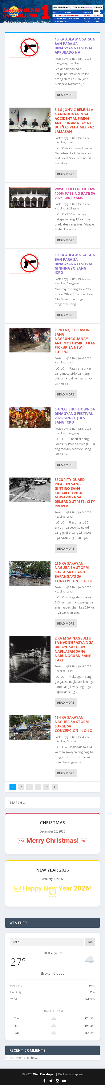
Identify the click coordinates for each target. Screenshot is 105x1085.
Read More (65, 95)
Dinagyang (61, 63)
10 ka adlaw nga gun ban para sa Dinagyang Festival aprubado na (75, 46)
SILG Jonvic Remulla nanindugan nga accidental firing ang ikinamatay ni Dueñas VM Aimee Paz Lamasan (74, 120)
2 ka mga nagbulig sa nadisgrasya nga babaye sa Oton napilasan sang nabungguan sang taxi (74, 649)
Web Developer (44, 1074)
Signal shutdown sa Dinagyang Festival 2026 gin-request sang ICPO (75, 416)
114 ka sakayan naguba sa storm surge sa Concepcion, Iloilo (74, 724)
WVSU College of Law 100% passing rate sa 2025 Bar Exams (75, 193)
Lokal (70, 142)
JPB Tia (71, 59)
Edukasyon (73, 208)
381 (46, 787)
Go (90, 942)
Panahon (72, 741)
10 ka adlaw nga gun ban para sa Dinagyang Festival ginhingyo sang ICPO (75, 264)
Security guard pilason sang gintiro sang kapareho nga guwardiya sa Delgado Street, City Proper (75, 492)
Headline (74, 63)
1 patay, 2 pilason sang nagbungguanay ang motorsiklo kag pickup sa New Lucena (75, 341)
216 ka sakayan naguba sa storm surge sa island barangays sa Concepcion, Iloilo (74, 572)
